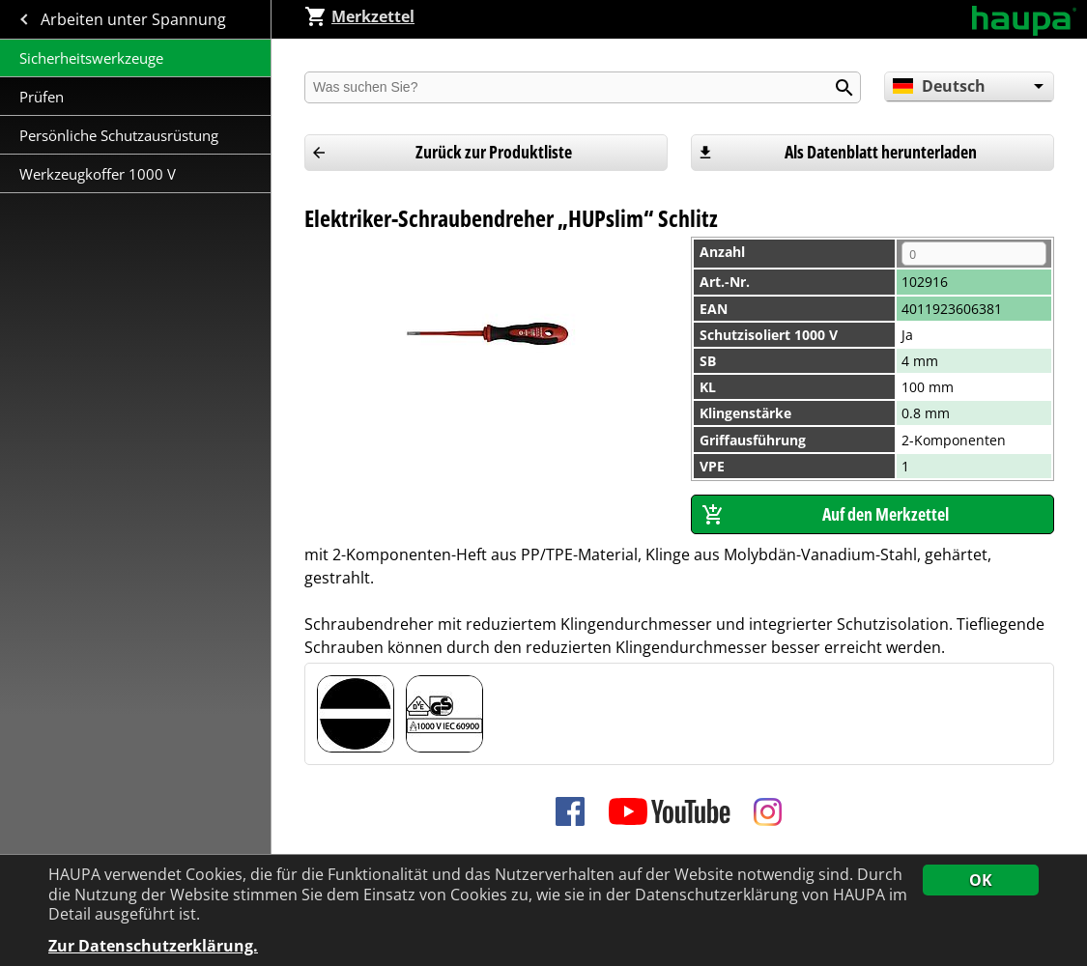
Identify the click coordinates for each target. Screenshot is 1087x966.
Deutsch (939, 86)
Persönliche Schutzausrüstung (118, 135)
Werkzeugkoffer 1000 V (97, 174)
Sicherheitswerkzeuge (91, 58)
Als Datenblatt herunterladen (881, 151)
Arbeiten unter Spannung (135, 19)
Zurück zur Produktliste (493, 151)
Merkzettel (359, 16)
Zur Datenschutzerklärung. (153, 946)
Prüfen (43, 96)
